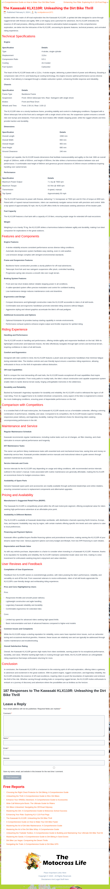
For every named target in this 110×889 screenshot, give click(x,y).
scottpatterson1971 (45, 12)
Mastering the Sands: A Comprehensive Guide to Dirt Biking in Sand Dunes (37, 837)
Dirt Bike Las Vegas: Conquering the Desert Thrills (27, 840)
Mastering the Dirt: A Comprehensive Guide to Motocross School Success (36, 811)
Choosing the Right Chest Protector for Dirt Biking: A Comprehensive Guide (37, 792)
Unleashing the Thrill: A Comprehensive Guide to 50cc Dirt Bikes (32, 796)
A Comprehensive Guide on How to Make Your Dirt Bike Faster (29, 2)
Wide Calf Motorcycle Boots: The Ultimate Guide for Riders (30, 803)
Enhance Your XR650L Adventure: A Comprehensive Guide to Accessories (37, 800)
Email (6, 748)
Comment (7, 713)
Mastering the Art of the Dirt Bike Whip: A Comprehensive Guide (32, 829)
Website (6, 758)
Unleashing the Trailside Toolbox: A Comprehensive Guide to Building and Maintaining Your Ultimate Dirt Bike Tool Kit (54, 833)
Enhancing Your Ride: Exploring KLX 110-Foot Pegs (85, 2)
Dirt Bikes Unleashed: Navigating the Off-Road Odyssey (29, 807)
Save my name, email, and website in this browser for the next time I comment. (33, 772)
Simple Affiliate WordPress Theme (64, 887)
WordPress (46, 887)
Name (6, 738)
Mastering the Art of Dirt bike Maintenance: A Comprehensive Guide (34, 826)
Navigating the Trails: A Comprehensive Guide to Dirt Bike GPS (32, 844)
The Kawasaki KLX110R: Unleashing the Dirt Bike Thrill (29, 818)
